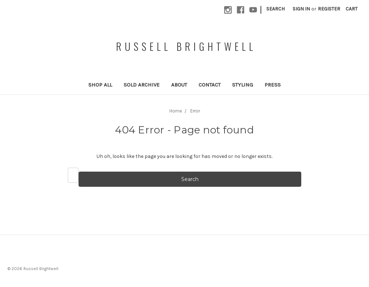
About (179, 84)
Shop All (100, 84)
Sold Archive (142, 84)
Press (272, 84)
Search (275, 9)
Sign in (301, 9)
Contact (210, 84)
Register (329, 9)
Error (195, 111)
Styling (242, 84)
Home (175, 111)
